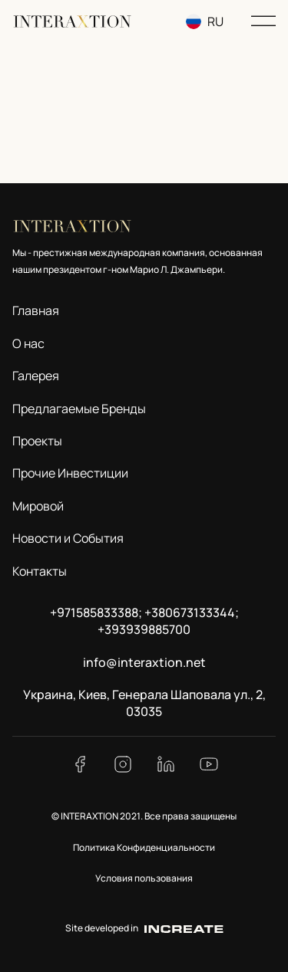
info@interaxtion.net (144, 662)
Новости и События (68, 538)
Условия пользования (144, 878)
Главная (35, 310)
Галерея (35, 375)
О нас (28, 343)
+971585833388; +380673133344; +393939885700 (144, 621)
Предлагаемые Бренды (79, 408)
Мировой (38, 505)
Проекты (37, 440)
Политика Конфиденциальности (144, 847)
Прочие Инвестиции (70, 473)
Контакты (39, 571)
